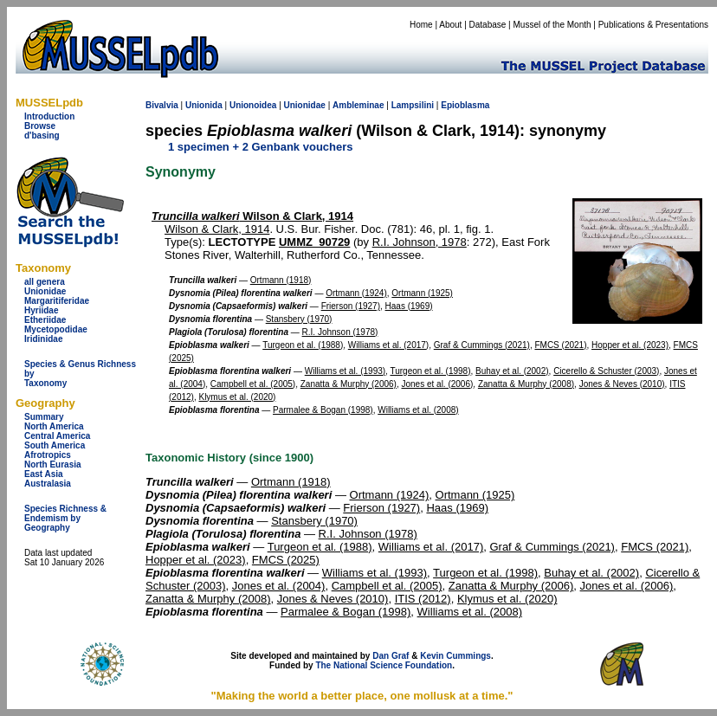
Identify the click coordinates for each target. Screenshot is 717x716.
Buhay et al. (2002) (512, 371)
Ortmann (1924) (356, 293)
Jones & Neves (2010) (622, 384)
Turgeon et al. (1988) (302, 345)
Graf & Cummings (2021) (482, 345)
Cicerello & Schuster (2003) (606, 371)
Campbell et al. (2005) (252, 384)
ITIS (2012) (423, 598)
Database (488, 24)
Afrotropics (47, 455)
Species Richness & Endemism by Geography (65, 518)
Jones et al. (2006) (438, 384)
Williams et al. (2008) (418, 410)
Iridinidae (43, 339)
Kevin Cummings (455, 656)
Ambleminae (358, 105)
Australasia (47, 483)
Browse (39, 126)
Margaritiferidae (56, 301)
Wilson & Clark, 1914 (252, 216)
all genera (44, 282)
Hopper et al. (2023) (630, 345)
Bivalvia (161, 105)
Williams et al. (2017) (388, 345)
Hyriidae (41, 310)
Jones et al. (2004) (279, 585)
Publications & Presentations (653, 24)
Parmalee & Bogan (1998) (323, 410)
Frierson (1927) (350, 306)
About (450, 24)
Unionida (204, 105)
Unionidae (45, 291)
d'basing (42, 135)
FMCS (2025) (286, 559)
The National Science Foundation (383, 665)
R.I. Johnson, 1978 (419, 241)
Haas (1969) (409, 306)
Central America (57, 436)
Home (421, 24)
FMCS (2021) (560, 345)
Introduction (49, 116)
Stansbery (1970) (299, 319)
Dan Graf (390, 656)
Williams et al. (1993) (345, 371)
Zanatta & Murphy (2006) (348, 384)
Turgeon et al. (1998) (430, 371)
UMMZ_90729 (314, 241)
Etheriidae (45, 320)
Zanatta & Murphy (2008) (526, 384)
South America (54, 445)
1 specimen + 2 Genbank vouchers (260, 146)
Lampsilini (412, 105)
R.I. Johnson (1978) (340, 332)
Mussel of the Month (552, 24)
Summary (44, 417)
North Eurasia (52, 464)
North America (54, 426)
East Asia (43, 474)
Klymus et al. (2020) (236, 397)
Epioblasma (465, 105)
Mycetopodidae (55, 329)
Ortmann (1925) (422, 293)
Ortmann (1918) (281, 280)
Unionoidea (252, 105)
